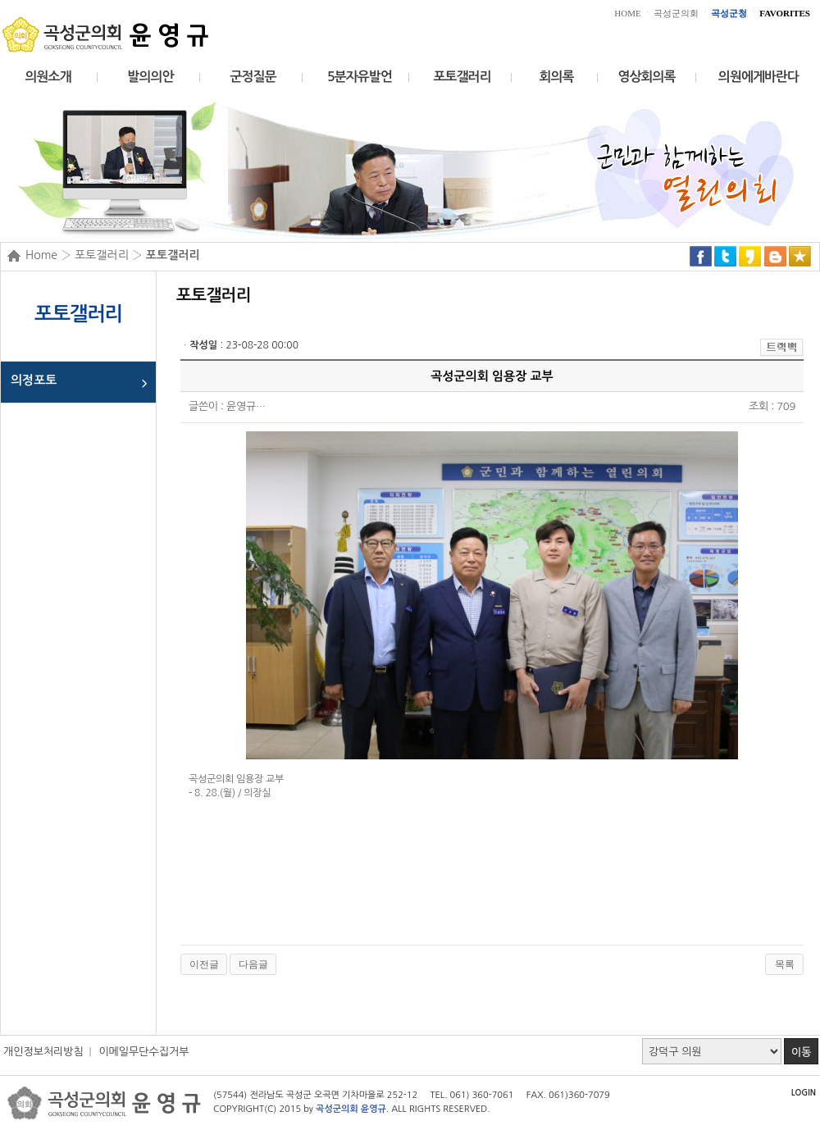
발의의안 (150, 77)
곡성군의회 (676, 13)
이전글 (204, 964)
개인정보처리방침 (43, 1051)
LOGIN (803, 1092)
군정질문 (253, 77)
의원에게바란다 (758, 77)
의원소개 (48, 77)
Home (41, 255)
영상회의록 (646, 77)
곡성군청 (729, 13)
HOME (627, 13)
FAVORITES (784, 13)
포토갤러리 (461, 77)
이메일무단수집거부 (143, 1051)
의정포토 (34, 380)
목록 (785, 964)
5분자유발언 (359, 77)
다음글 (253, 964)
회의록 (556, 77)
